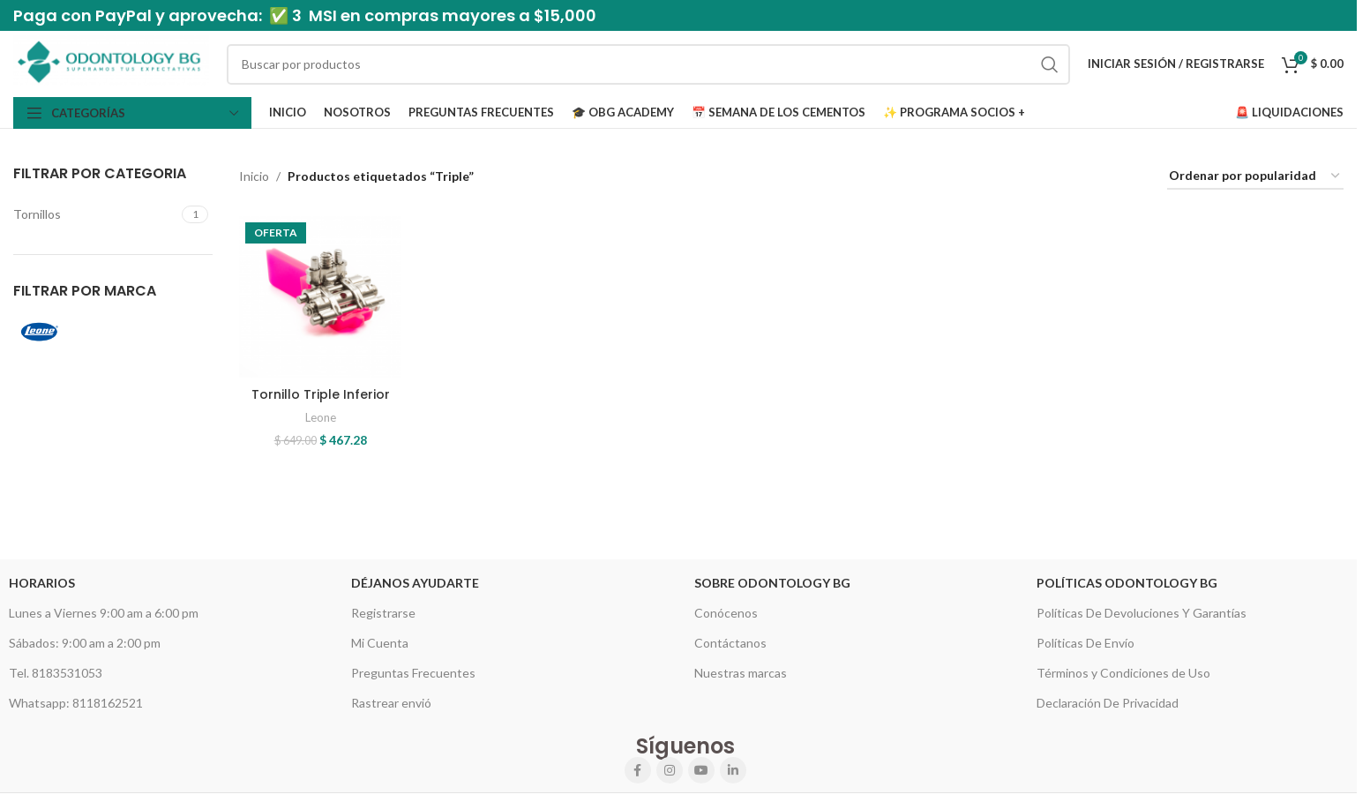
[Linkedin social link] (733, 770)
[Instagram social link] (669, 770)
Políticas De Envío (1085, 642)
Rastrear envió (391, 702)
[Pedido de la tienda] (1255, 177)
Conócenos (726, 612)
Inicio (254, 176)
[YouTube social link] (701, 770)
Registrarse (383, 612)
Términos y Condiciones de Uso (1123, 672)
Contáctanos (730, 642)
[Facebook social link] (638, 770)
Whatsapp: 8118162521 (76, 702)
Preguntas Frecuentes (413, 672)
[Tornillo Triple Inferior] (320, 297)
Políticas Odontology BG (1127, 582)
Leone (320, 417)
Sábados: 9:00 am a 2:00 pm (85, 642)
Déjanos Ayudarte (415, 582)
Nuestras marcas (740, 672)
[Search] (648, 64)
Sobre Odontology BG (772, 582)
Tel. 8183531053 (55, 672)
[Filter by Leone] (60, 332)
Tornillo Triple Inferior (320, 394)
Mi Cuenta (379, 642)
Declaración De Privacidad (1108, 702)
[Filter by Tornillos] (95, 214)
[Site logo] (111, 62)
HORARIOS (42, 582)
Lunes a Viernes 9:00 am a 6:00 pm (103, 612)
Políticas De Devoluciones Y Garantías (1141, 612)
